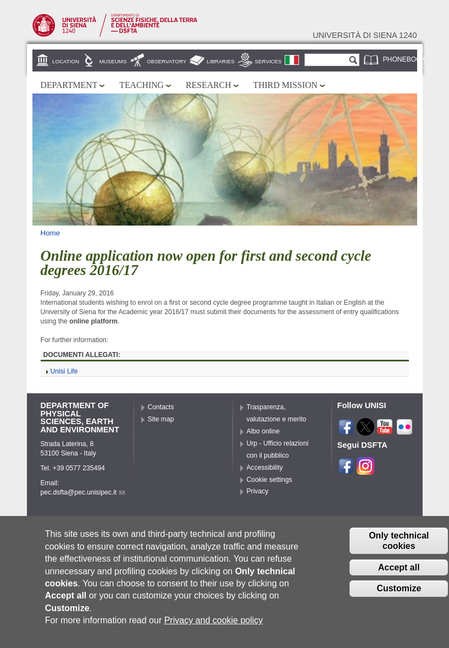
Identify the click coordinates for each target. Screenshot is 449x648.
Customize (398, 597)
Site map (161, 419)
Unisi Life (64, 371)
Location (65, 61)
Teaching (141, 85)
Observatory (166, 61)
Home (50, 233)
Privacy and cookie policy (213, 629)
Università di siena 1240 (365, 35)
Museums (113, 61)
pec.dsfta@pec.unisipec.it (83, 492)
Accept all (399, 576)
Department (69, 85)
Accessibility (265, 467)
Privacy (258, 491)
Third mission (285, 85)
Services (268, 61)
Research (208, 85)
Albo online (263, 431)
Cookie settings (269, 480)
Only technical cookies (399, 549)
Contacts (161, 407)
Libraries (221, 61)
